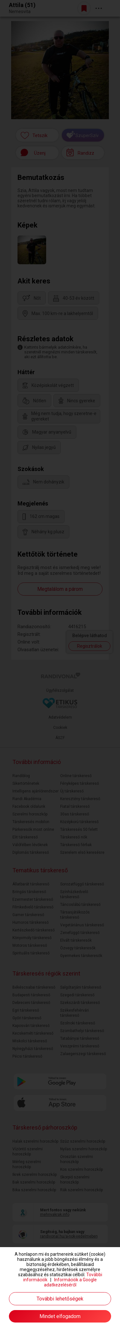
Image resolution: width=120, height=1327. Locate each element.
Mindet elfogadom (60, 1316)
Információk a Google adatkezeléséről (70, 1282)
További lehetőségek (60, 1299)
